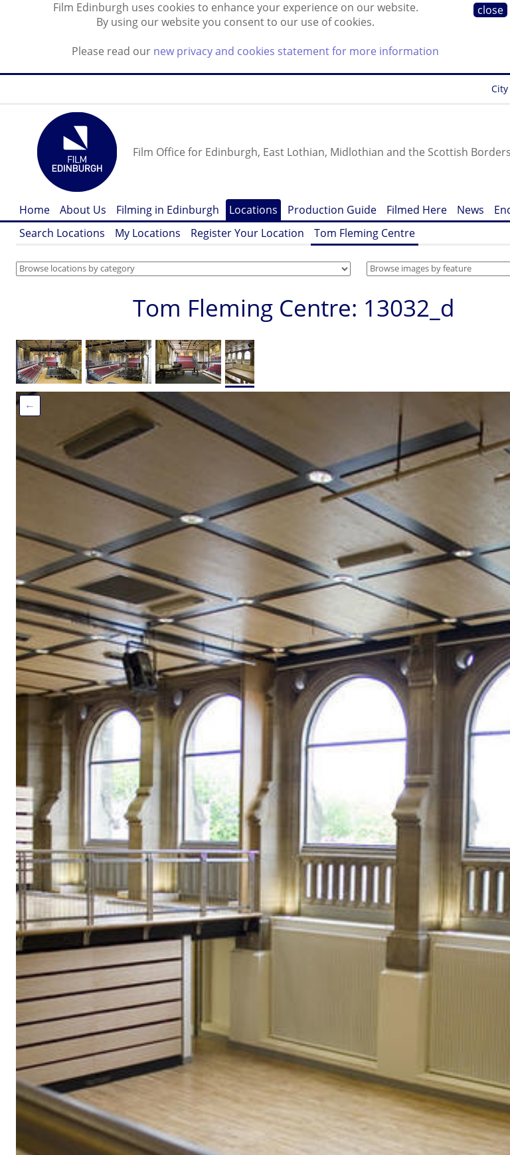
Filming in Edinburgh (167, 209)
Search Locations (62, 233)
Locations (253, 209)
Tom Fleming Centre (364, 233)
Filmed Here (416, 209)
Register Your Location (247, 233)
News (470, 209)
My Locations (148, 233)
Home (34, 209)
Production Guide (332, 209)
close (490, 10)
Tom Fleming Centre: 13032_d (293, 307)
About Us (83, 209)
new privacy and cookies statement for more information (296, 51)
